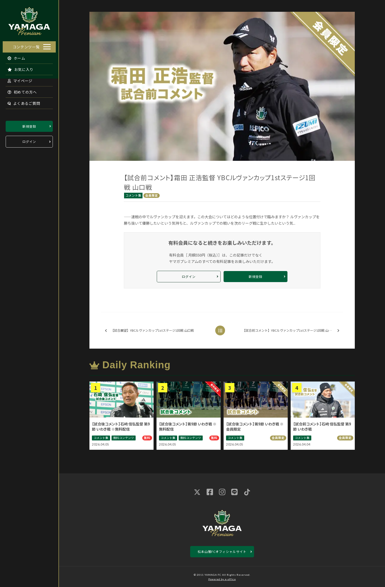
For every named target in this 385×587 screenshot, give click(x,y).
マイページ (17, 79)
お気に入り (18, 67)
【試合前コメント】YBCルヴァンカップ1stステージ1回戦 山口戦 (290, 330)
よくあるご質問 (21, 101)
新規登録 (29, 125)
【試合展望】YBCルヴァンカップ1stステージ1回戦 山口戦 (149, 330)
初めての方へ (19, 90)
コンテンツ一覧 (26, 45)
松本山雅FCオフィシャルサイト (222, 551)
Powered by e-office (222, 579)
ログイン (29, 140)
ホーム (14, 56)
